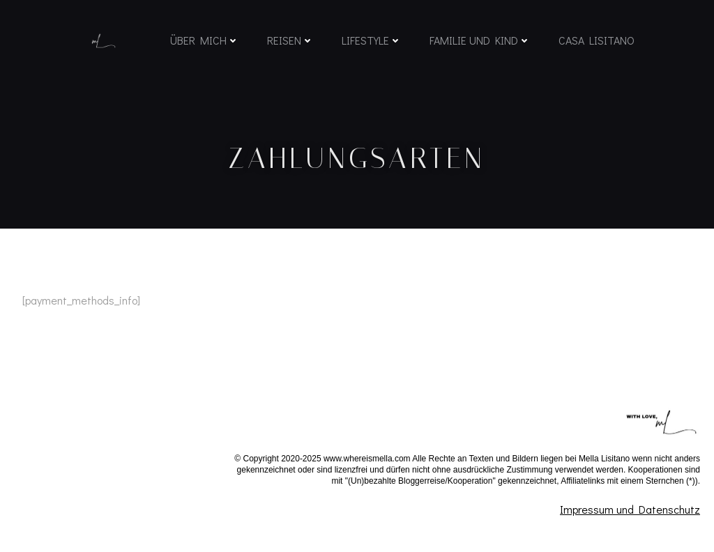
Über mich (203, 43)
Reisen (289, 43)
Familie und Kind (478, 43)
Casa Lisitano (595, 43)
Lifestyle (370, 43)
